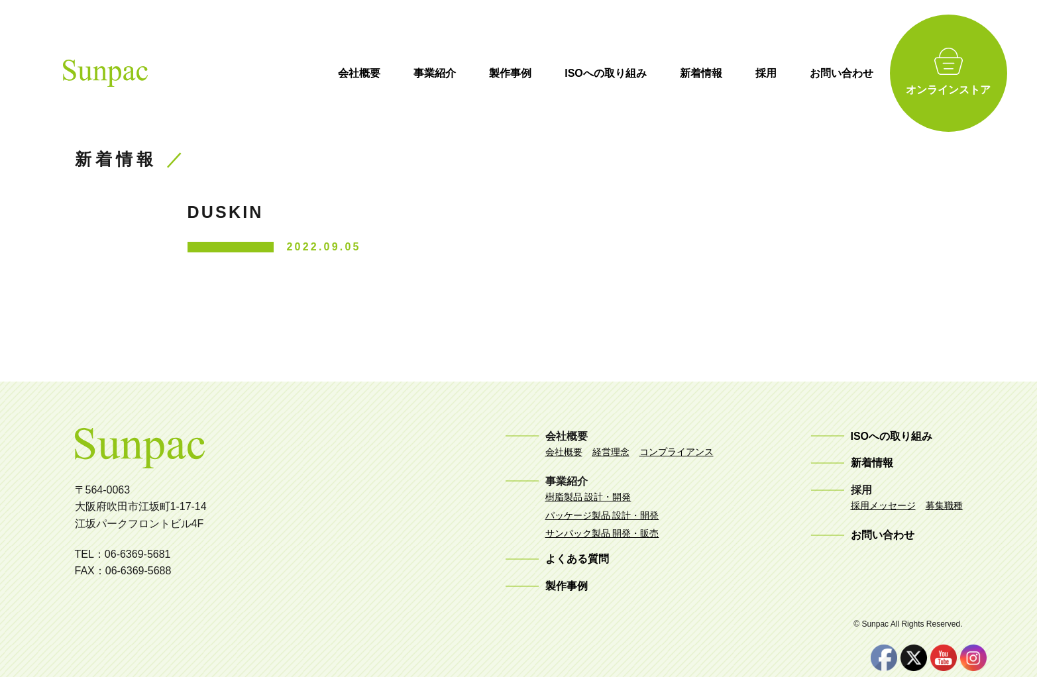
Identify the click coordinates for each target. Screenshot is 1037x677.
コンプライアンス (676, 451)
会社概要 (379, 73)
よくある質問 (577, 558)
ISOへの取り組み (625, 73)
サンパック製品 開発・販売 (602, 533)
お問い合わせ (861, 73)
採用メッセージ (883, 505)
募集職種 (944, 505)
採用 (785, 73)
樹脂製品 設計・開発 (588, 497)
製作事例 (530, 73)
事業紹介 (454, 73)
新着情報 (720, 73)
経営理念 (610, 451)
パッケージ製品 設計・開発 (602, 515)
